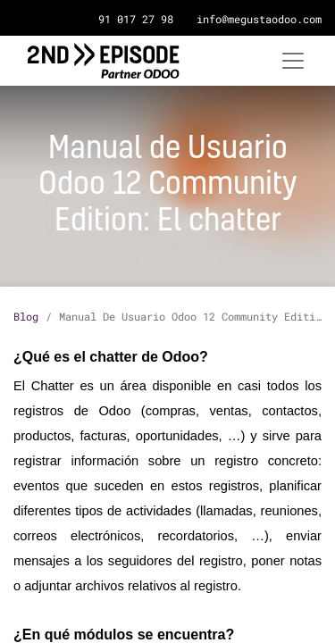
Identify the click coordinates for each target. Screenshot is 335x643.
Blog (25, 316)
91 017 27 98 (135, 19)
